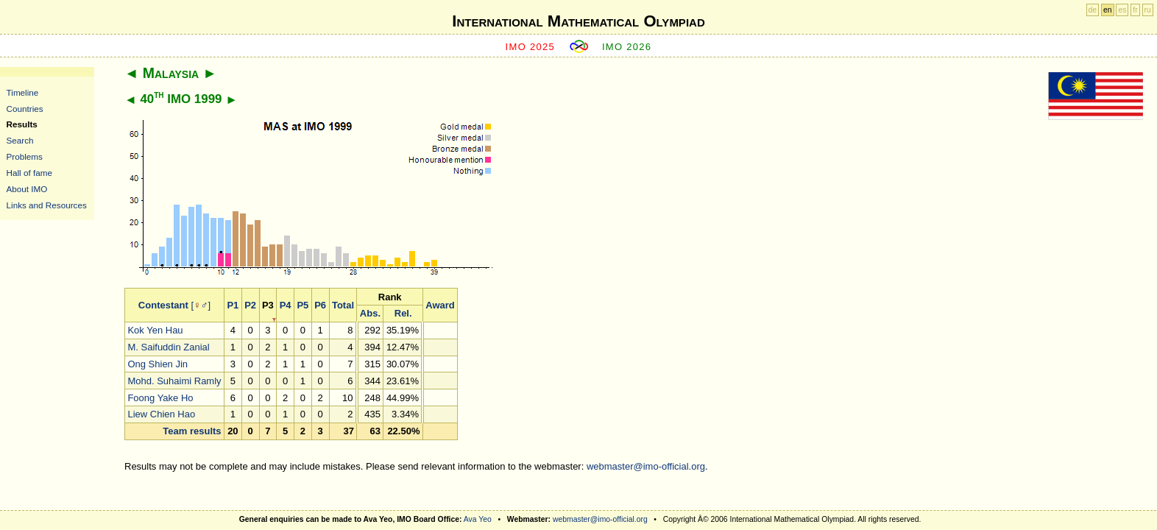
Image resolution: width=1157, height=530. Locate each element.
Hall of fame (29, 172)
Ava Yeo (478, 519)
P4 (285, 305)
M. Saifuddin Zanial (168, 347)
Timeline (23, 92)
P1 (232, 305)
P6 (320, 305)
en (1107, 10)
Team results (192, 431)
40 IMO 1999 (181, 99)
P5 (302, 305)
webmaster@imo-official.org (646, 466)
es (1122, 10)
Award (440, 305)
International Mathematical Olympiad (578, 21)
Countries (25, 108)
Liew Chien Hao (161, 414)
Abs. (370, 313)
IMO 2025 (531, 46)
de (1093, 10)
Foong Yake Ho (160, 397)
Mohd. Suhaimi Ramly (174, 380)
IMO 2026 (627, 46)
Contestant (163, 305)
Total (343, 305)
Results (22, 124)
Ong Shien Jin (157, 364)
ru (1147, 10)
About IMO (27, 189)
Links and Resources (47, 205)
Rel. (403, 313)
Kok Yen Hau (155, 330)
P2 (250, 305)
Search (20, 140)
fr (1135, 10)
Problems (25, 156)
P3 (268, 305)
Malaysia (171, 73)
